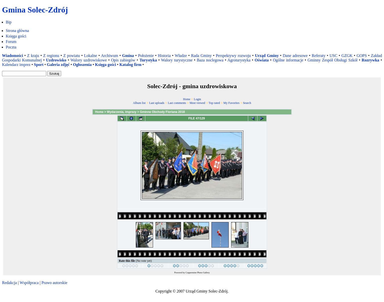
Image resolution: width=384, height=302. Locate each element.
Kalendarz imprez (16, 64)
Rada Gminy (201, 55)
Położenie (146, 55)
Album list (139, 103)
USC (333, 55)
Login (197, 99)
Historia (164, 55)
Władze (181, 55)
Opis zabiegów (123, 60)
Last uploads (156, 103)
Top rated (214, 103)
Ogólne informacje (288, 60)
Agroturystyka (238, 60)
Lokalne (90, 55)
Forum (11, 41)
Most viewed (197, 103)
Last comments (177, 103)
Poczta (11, 47)
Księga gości (16, 36)
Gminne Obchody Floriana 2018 (162, 112)
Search (247, 103)
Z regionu (51, 55)
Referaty (318, 55)
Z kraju (33, 55)
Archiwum (109, 55)
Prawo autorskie (54, 283)
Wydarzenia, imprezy (122, 112)
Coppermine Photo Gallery (198, 272)
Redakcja (9, 283)
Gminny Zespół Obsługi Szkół (333, 60)
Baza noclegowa (210, 60)
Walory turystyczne (176, 60)
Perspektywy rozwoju (233, 55)
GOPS (362, 55)
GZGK (346, 55)
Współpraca (28, 283)
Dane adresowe (295, 55)
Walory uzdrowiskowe (88, 60)
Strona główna (17, 30)
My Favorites (231, 103)
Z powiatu (71, 55)
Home (186, 99)
